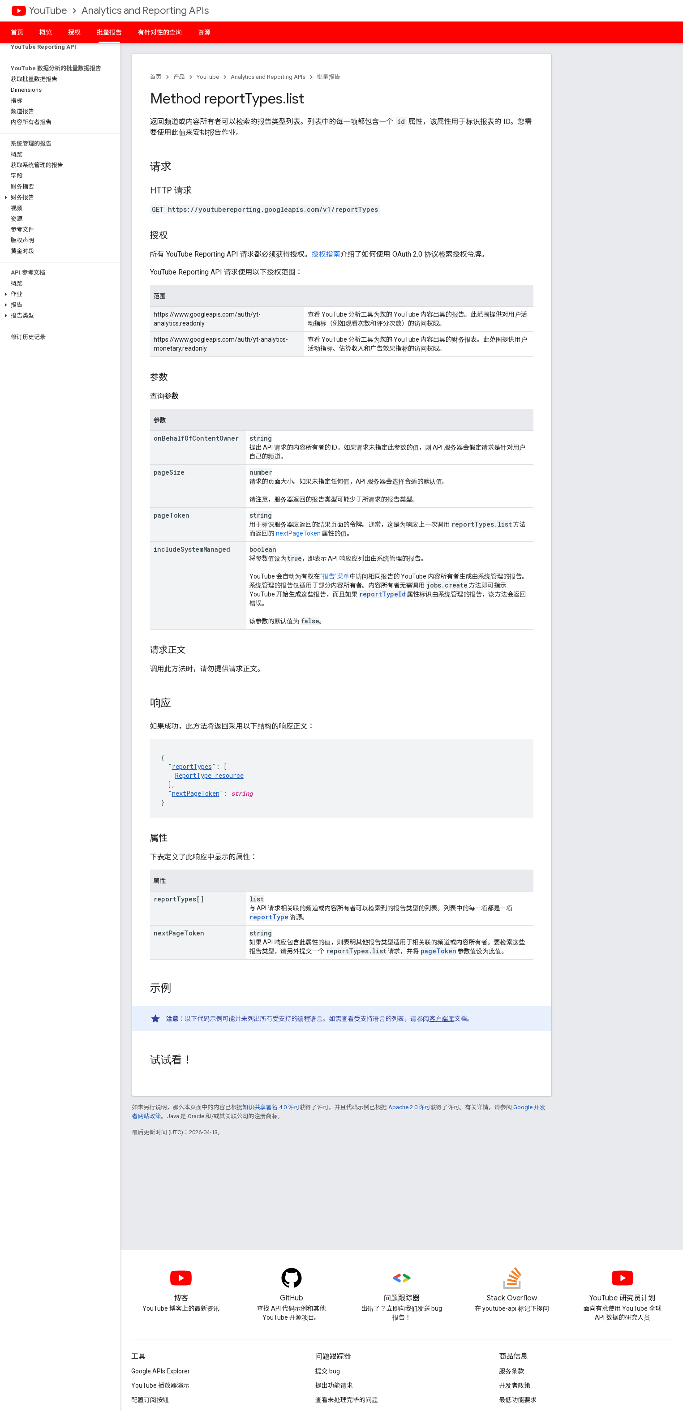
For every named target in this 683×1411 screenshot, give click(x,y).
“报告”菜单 (335, 576)
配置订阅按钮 (150, 1399)
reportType (268, 917)
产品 (179, 76)
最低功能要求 (518, 1399)
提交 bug (327, 1371)
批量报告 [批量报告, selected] (109, 32)
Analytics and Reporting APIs (145, 10)
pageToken (438, 951)
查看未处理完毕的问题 (346, 1399)
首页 (17, 32)
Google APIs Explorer (160, 1371)
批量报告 (328, 76)
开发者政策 (514, 1385)
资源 (204, 32)
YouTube (48, 10)
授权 (74, 32)
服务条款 (511, 1371)
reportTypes (192, 766)
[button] (58, 197)
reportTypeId (382, 594)
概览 (45, 32)
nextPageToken (298, 533)
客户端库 (442, 1018)
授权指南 (326, 254)
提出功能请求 (334, 1385)
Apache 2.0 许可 (409, 1107)
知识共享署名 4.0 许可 (271, 1107)
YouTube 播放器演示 (160, 1385)
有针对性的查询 (160, 32)
